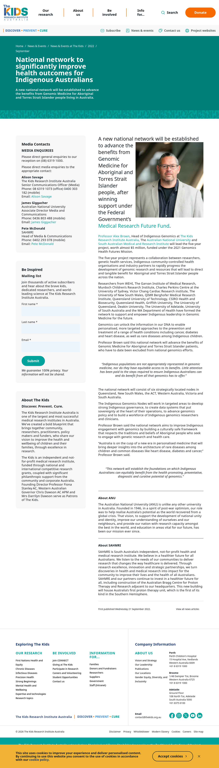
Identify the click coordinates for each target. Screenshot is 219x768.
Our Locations (143, 673)
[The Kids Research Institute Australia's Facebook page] (172, 715)
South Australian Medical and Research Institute (133, 244)
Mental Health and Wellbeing (26, 687)
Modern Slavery (160, 731)
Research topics (24, 698)
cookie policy (39, 760)
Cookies (176, 731)
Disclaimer (115, 731)
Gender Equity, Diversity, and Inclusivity (151, 679)
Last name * (29, 322)
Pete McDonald (42, 244)
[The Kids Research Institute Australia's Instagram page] (179, 715)
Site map (198, 731)
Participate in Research (65, 668)
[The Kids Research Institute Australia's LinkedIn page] (199, 715)
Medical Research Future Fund (133, 225)
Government (96, 681)
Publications (142, 668)
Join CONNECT (61, 660)
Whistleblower (141, 731)
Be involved (109, 12)
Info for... (140, 12)
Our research (46, 12)
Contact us (59, 681)
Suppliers (94, 676)
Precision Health (25, 677)
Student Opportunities (65, 677)
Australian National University (169, 240)
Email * (26, 340)
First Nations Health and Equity (29, 662)
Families (94, 664)
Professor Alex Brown (114, 236)
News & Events (37, 46)
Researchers (96, 672)
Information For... (102, 655)
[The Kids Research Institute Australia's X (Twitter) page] (186, 715)
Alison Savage (41, 196)
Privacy (127, 731)
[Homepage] (15, 13)
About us (78, 12)
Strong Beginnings (26, 681)
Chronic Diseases (25, 668)
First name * (30, 304)
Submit (33, 361)
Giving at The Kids (63, 664)
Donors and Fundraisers (102, 668)
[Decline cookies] (199, 756)
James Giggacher (43, 222)
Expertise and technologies (31, 694)
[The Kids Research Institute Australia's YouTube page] (193, 715)
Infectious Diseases (26, 673)
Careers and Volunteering (67, 673)
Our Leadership (143, 664)
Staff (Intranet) (97, 685)
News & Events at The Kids (66, 46)
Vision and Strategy (146, 660)
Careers (187, 731)
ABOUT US (144, 653)
